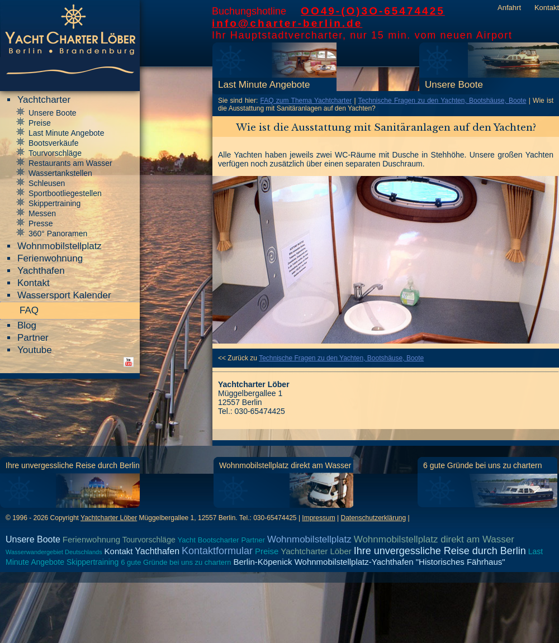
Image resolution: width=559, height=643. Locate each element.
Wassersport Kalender (64, 295)
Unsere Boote (454, 84)
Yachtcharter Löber (108, 518)
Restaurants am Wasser (70, 163)
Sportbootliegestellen (65, 193)
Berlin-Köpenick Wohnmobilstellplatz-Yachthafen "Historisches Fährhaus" (369, 561)
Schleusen (47, 183)
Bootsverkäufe (54, 143)
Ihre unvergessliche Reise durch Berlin (73, 465)
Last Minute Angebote (264, 84)
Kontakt (546, 7)
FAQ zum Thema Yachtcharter (306, 100)
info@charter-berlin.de (287, 23)
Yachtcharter (43, 99)
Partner (33, 337)
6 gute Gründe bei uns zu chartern (482, 465)
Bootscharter (218, 540)
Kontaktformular (217, 550)
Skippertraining (54, 203)
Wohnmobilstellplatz (59, 246)
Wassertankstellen (60, 173)
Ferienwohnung (50, 258)
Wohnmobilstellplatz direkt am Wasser (285, 465)
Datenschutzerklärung (373, 518)
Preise (40, 122)
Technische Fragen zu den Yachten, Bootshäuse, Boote (442, 100)
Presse (41, 223)
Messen (42, 213)
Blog (26, 325)
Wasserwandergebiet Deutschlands (54, 552)
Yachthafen (41, 270)
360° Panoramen (58, 233)
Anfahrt (509, 7)
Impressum (318, 518)
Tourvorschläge (55, 153)
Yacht (187, 540)
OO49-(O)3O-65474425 (373, 11)
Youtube (34, 350)
